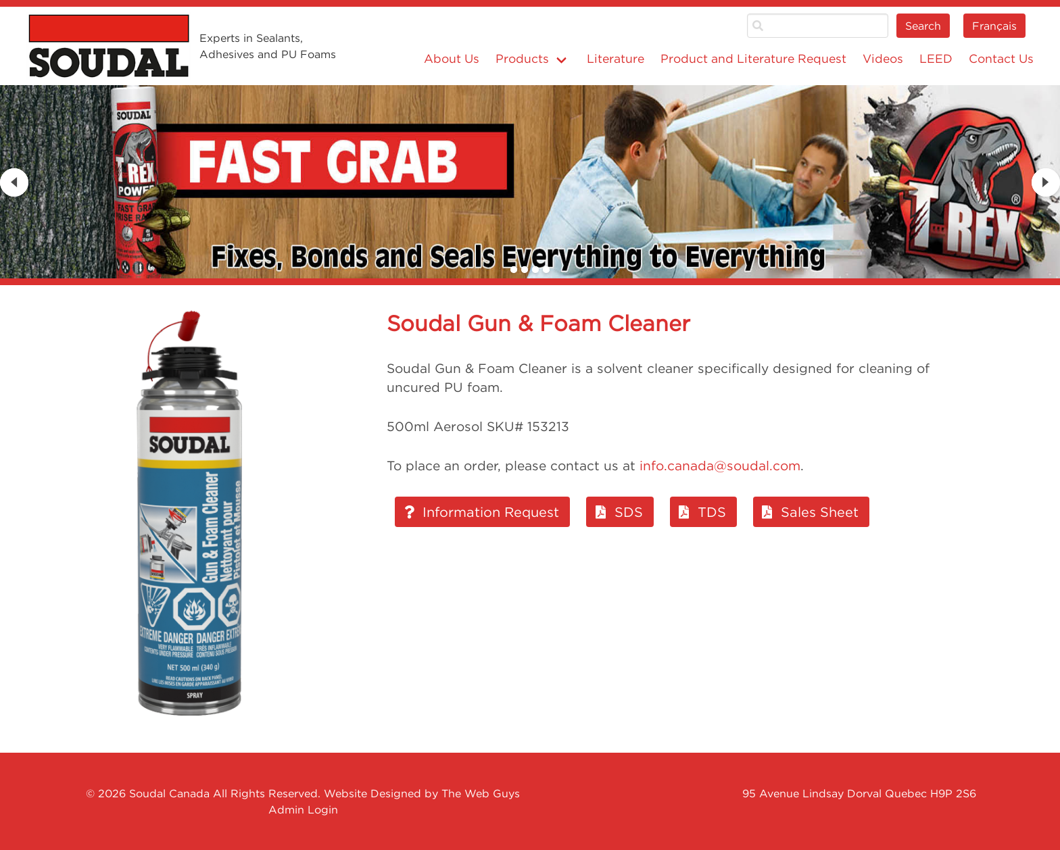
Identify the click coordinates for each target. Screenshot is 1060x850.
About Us (451, 58)
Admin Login (303, 809)
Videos (883, 58)
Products (522, 58)
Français (994, 26)
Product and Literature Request (753, 58)
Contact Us (1001, 58)
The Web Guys (480, 793)
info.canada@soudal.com (720, 465)
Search (923, 26)
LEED (936, 58)
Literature (615, 58)
